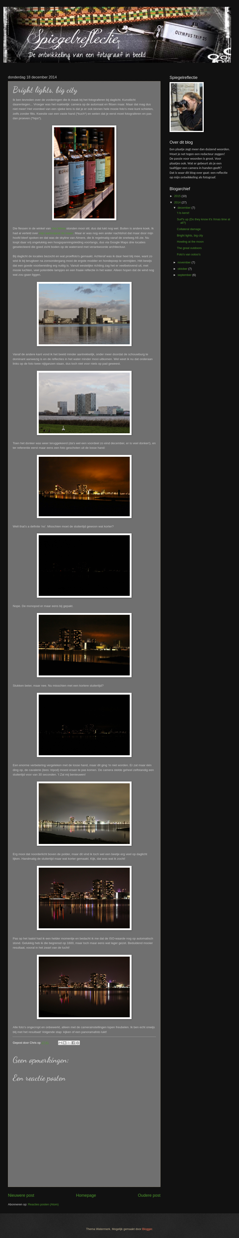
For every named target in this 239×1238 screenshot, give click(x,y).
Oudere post (149, 1195)
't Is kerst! (183, 213)
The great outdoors (189, 248)
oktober (183, 268)
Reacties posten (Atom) (43, 1204)
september (185, 275)
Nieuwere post (21, 1195)
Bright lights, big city (190, 235)
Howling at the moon (190, 241)
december (184, 207)
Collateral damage (189, 229)
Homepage (86, 1195)
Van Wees (59, 228)
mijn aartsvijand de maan (56, 233)
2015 (177, 196)
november (184, 262)
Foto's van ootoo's (189, 254)
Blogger (147, 1229)
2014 (177, 202)
